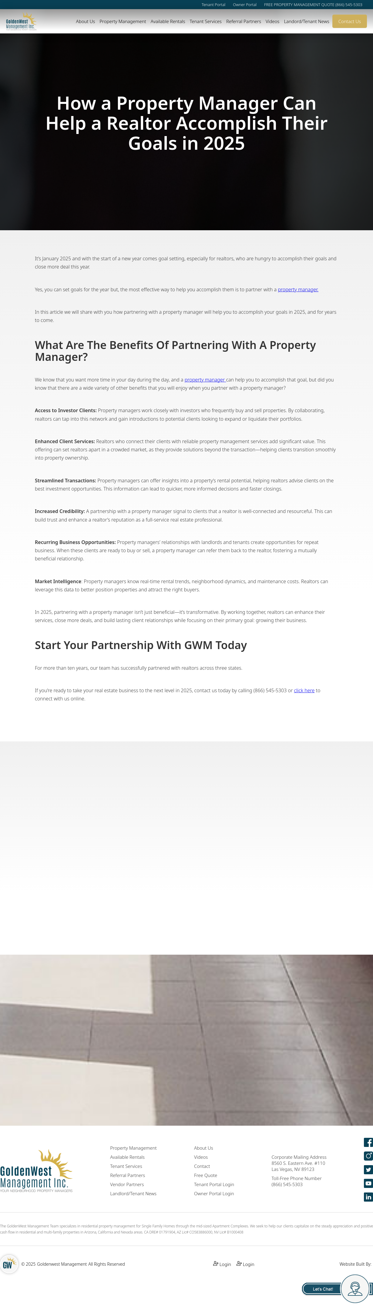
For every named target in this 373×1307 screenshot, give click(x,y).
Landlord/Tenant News (133, 1193)
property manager (205, 379)
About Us (85, 21)
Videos (272, 21)
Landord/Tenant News (306, 21)
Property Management (122, 21)
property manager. (298, 289)
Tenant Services (205, 21)
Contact (202, 1166)
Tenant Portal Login (214, 1184)
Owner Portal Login (214, 1193)
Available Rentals (168, 21)
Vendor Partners (127, 1184)
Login (222, 1264)
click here (304, 690)
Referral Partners (243, 21)
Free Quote (205, 1175)
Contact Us (349, 21)
